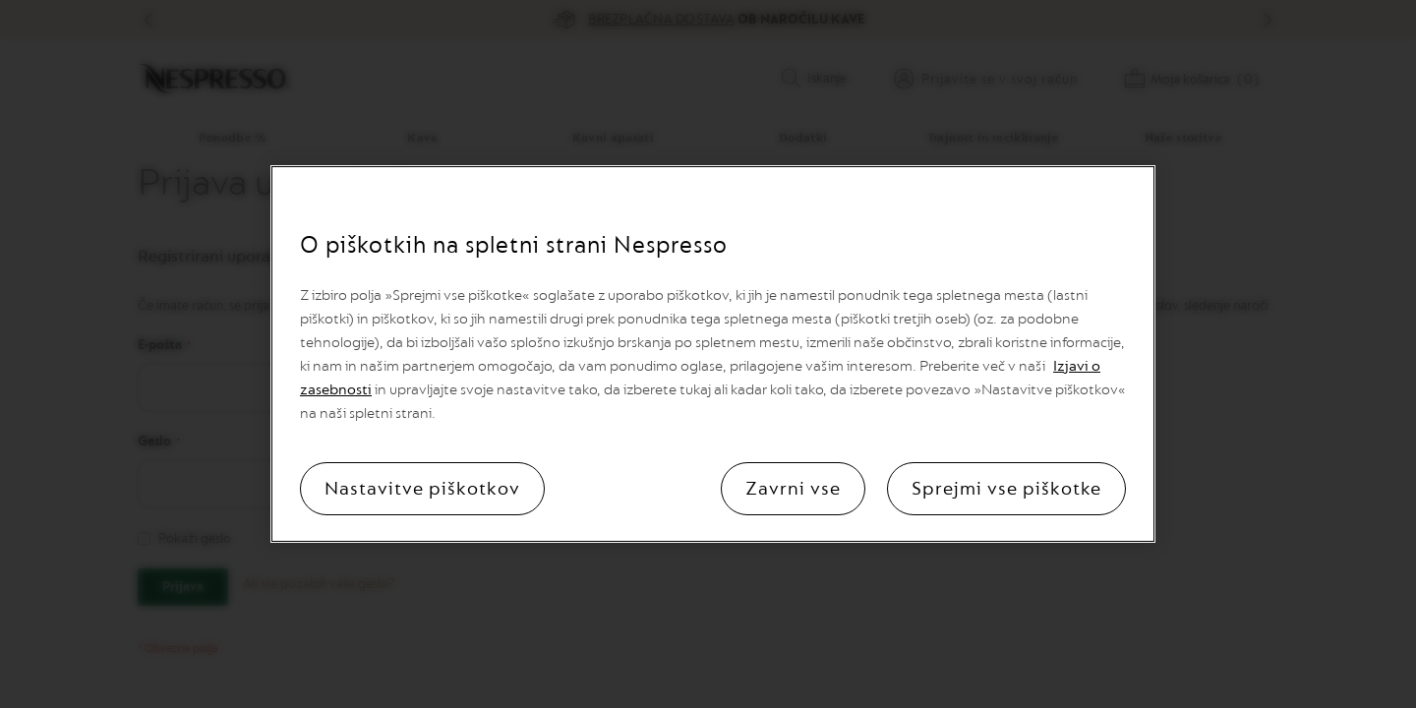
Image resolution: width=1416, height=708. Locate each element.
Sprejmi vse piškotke (1006, 489)
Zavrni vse (793, 489)
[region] (712, 354)
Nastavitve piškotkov (422, 489)
